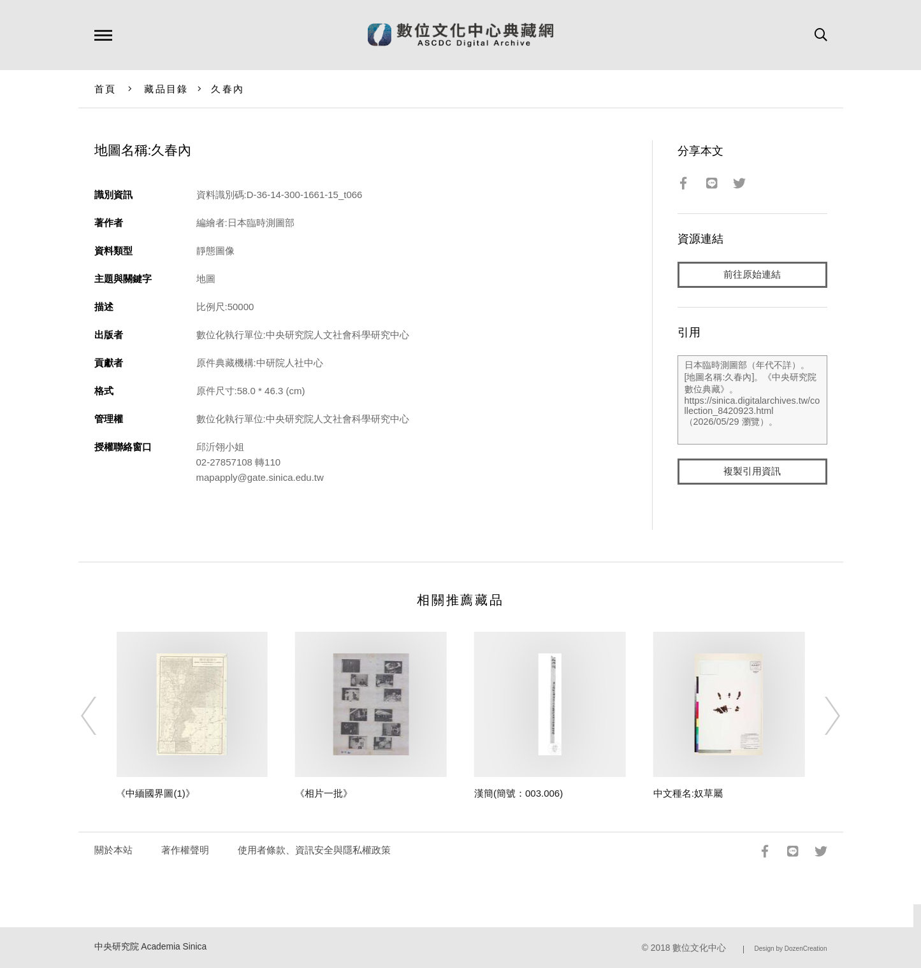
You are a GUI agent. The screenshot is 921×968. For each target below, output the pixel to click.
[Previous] (100, 716)
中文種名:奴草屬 (688, 793)
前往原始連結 (752, 274)
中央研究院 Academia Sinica (150, 946)
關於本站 (113, 849)
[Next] (821, 716)
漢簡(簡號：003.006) (518, 793)
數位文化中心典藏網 (460, 35)
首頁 (105, 88)
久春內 (227, 88)
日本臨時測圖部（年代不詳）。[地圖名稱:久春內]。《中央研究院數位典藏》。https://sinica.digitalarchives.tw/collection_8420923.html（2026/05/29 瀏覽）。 (752, 400)
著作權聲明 (185, 849)
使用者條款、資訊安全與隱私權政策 (314, 849)
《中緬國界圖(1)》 (155, 793)
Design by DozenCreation (791, 948)
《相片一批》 (323, 793)
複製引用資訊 (752, 472)
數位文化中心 (699, 948)
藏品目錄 (166, 88)
